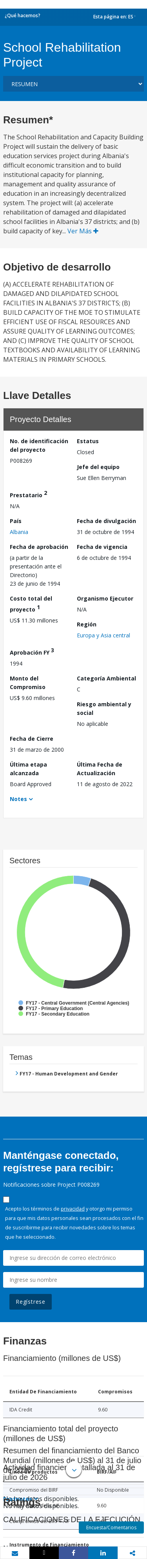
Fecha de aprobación (39, 546)
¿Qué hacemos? (22, 15)
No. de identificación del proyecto (39, 445)
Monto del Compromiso (27, 683)
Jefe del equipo (98, 467)
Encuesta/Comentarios (111, 1527)
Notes (18, 799)
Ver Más (82, 231)
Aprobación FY (32, 651)
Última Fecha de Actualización (99, 769)
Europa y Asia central (103, 635)
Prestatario (28, 494)
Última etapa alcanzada (28, 769)
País (16, 521)
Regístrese (30, 1301)
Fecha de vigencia (102, 546)
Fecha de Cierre (31, 738)
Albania (19, 532)
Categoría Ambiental (106, 678)
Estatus (88, 441)
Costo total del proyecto (31, 604)
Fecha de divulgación (106, 521)
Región (86, 624)
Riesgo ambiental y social (104, 708)
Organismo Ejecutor (105, 598)
